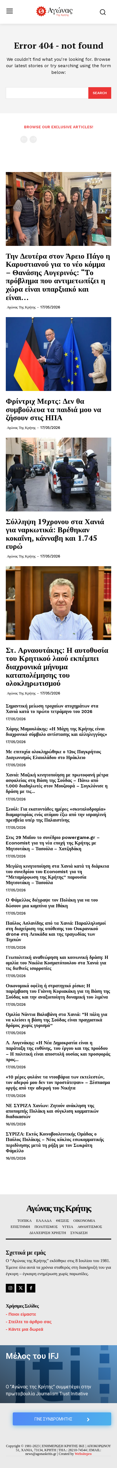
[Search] (99, 93)
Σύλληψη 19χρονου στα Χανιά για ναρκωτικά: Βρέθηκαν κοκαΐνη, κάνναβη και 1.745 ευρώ (55, 533)
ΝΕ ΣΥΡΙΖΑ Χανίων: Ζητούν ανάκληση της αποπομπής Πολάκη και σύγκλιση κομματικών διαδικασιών (52, 1111)
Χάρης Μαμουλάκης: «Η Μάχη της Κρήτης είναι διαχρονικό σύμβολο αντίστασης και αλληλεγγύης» (56, 731)
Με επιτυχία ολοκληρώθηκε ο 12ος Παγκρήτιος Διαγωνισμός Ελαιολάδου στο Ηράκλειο (53, 754)
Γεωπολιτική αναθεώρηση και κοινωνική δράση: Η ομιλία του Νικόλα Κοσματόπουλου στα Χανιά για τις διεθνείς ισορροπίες (57, 963)
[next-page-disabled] (33, 139)
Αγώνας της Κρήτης (21, 307)
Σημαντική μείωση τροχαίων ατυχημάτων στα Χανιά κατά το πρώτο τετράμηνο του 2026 (52, 708)
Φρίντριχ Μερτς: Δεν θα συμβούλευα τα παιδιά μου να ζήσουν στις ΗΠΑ (53, 409)
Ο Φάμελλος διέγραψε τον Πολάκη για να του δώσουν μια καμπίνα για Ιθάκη (52, 902)
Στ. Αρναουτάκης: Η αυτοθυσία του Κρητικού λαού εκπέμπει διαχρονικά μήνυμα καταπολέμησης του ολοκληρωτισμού (57, 666)
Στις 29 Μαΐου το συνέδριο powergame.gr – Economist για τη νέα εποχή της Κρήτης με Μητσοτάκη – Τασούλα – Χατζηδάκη (53, 843)
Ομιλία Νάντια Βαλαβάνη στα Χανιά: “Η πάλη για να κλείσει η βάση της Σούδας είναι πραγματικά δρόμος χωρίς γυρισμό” (56, 1020)
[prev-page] (24, 139)
